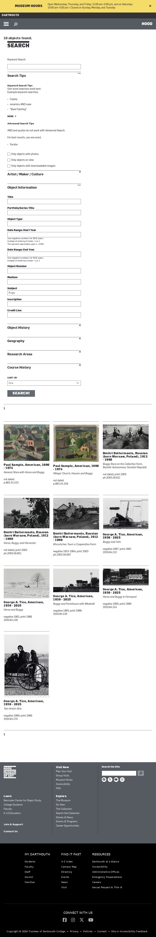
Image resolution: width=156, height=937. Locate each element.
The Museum (63, 800)
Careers (96, 882)
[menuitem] (38, 869)
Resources (101, 854)
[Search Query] (119, 773)
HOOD (147, 23)
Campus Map (69, 866)
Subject (12, 288)
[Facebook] (65, 919)
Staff (28, 871)
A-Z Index (67, 861)
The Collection (64, 809)
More (10, 116)
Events (65, 877)
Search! (21, 393)
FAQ (58, 788)
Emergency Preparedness (107, 877)
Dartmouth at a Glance (105, 861)
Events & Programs (66, 821)
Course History (19, 367)
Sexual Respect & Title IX (107, 887)
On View (60, 804)
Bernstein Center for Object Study (22, 800)
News (64, 882)
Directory (66, 871)
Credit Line (14, 310)
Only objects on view (22, 160)
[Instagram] (73, 919)
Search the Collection (68, 813)
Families (30, 882)
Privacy (74, 931)
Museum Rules (64, 780)
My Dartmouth (37, 854)
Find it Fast (71, 854)
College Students (13, 804)
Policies (88, 931)
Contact (102, 931)
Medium (12, 277)
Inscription (14, 299)
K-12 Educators (12, 813)
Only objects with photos (25, 154)
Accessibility (63, 784)
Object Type (14, 219)
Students (30, 861)
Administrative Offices (105, 871)
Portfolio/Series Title (20, 208)
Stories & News (64, 817)
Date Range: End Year (21, 249)
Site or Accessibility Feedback (129, 931)
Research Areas (19, 354)
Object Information (22, 188)
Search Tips (16, 76)
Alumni (29, 877)
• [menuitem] (67, 931)
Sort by (12, 378)
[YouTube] (90, 919)
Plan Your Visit (64, 771)
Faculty (8, 809)
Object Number (17, 266)
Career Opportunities (67, 825)
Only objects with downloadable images (33, 166)
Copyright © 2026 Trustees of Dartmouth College (36, 931)
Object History (18, 328)
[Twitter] (81, 919)
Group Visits (62, 775)
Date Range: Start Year (21, 230)
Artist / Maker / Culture (25, 174)
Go (141, 773)
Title (10, 197)
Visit (64, 887)
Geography (15, 341)
